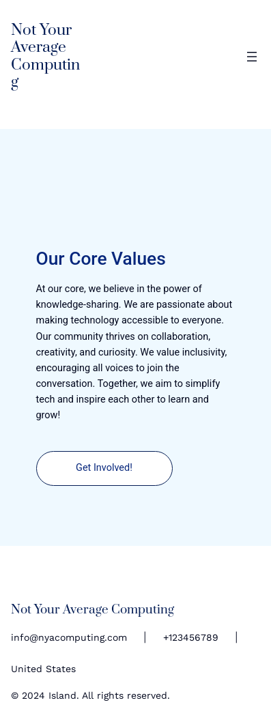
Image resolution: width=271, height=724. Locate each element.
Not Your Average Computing (45, 56)
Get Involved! (104, 468)
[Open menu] (252, 56)
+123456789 (190, 637)
